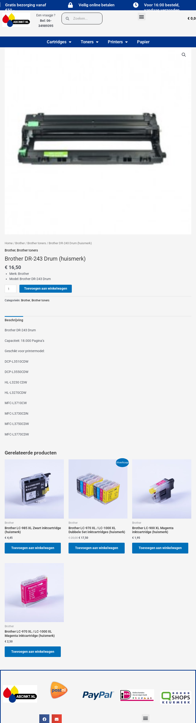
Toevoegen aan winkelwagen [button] (32, 548)
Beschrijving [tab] (14, 320)
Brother (20, 243)
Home (9, 243)
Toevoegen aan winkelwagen (45, 288)
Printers (118, 41)
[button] (141, 16)
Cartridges (59, 41)
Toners (89, 41)
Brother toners (36, 243)
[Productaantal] (10, 289)
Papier (143, 41)
